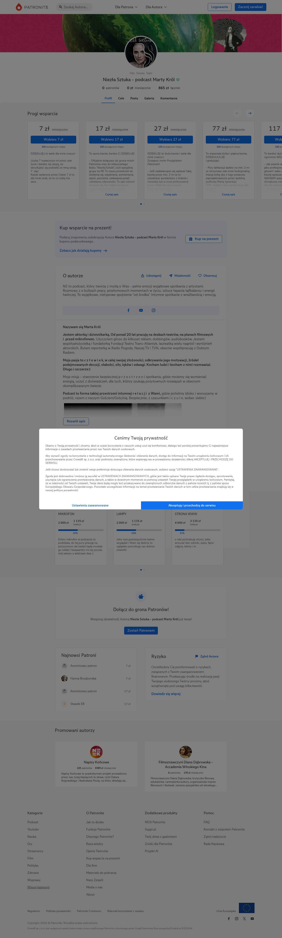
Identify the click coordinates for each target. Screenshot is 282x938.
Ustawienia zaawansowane (90, 505)
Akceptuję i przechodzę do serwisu (192, 505)
